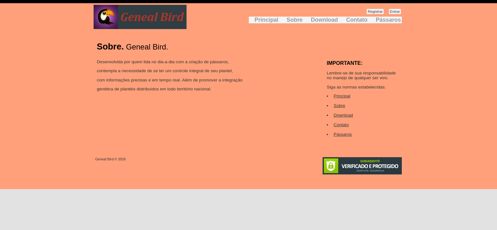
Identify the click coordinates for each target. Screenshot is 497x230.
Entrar (395, 11)
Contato (357, 20)
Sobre (294, 20)
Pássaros (388, 20)
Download (324, 20)
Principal (267, 20)
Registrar (375, 11)
